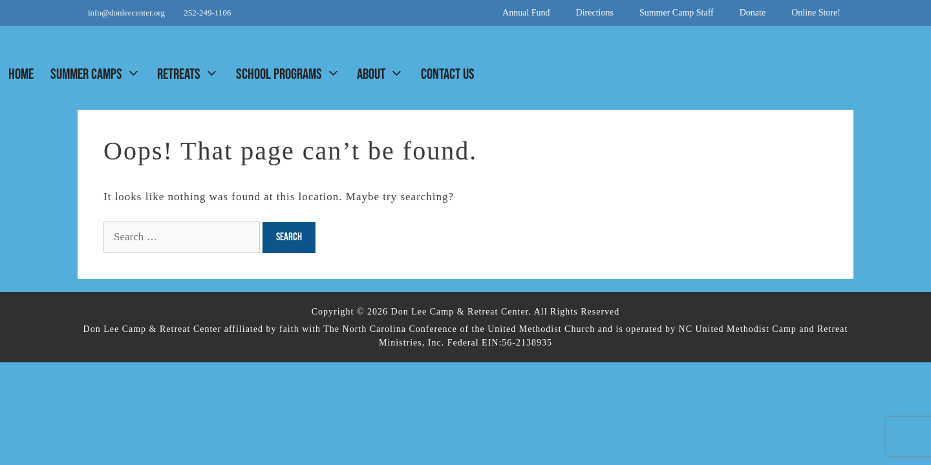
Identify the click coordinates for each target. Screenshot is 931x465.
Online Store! (815, 12)
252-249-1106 (207, 12)
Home (21, 74)
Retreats (192, 74)
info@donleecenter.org (127, 12)
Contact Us (448, 74)
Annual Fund (526, 12)
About (384, 74)
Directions (595, 12)
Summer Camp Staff (676, 12)
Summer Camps (99, 74)
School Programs (292, 74)
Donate (752, 12)
